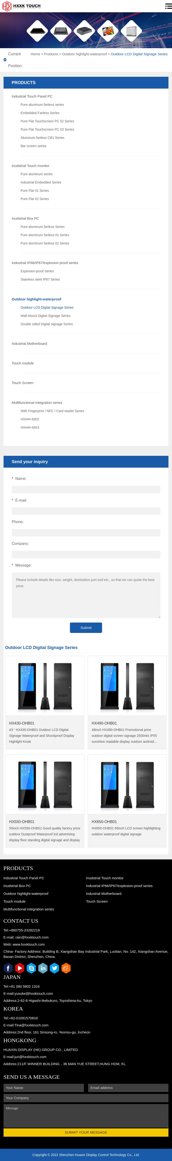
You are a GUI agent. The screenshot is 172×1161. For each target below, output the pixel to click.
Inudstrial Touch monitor (30, 166)
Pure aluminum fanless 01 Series (45, 235)
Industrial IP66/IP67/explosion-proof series (45, 263)
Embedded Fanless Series (40, 113)
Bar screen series (33, 146)
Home (35, 54)
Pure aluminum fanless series (42, 105)
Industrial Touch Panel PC (32, 96)
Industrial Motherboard (29, 343)
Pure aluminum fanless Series (42, 227)
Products (51, 54)
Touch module (23, 363)
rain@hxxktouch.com (31, 937)
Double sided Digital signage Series (47, 324)
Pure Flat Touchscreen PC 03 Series (47, 129)
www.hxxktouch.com (29, 944)
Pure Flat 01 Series (35, 190)
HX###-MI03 (30, 427)
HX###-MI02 (30, 419)
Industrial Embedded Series (41, 182)
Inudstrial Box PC (25, 218)
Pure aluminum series (36, 174)
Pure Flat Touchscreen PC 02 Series (47, 121)
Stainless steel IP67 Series (40, 279)
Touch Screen (23, 383)
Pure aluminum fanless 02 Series (45, 243)
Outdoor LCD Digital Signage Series (139, 54)
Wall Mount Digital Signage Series (45, 316)
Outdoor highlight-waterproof (84, 54)
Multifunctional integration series (37, 403)
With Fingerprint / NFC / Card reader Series (52, 411)
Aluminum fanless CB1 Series (42, 138)
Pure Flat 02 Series (35, 199)
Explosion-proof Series (37, 271)
